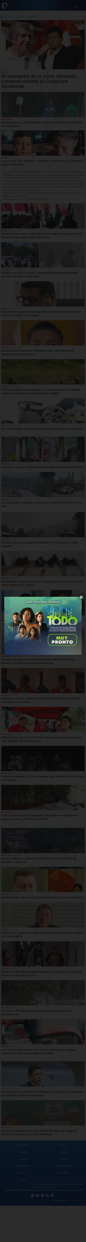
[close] (81, 597)
